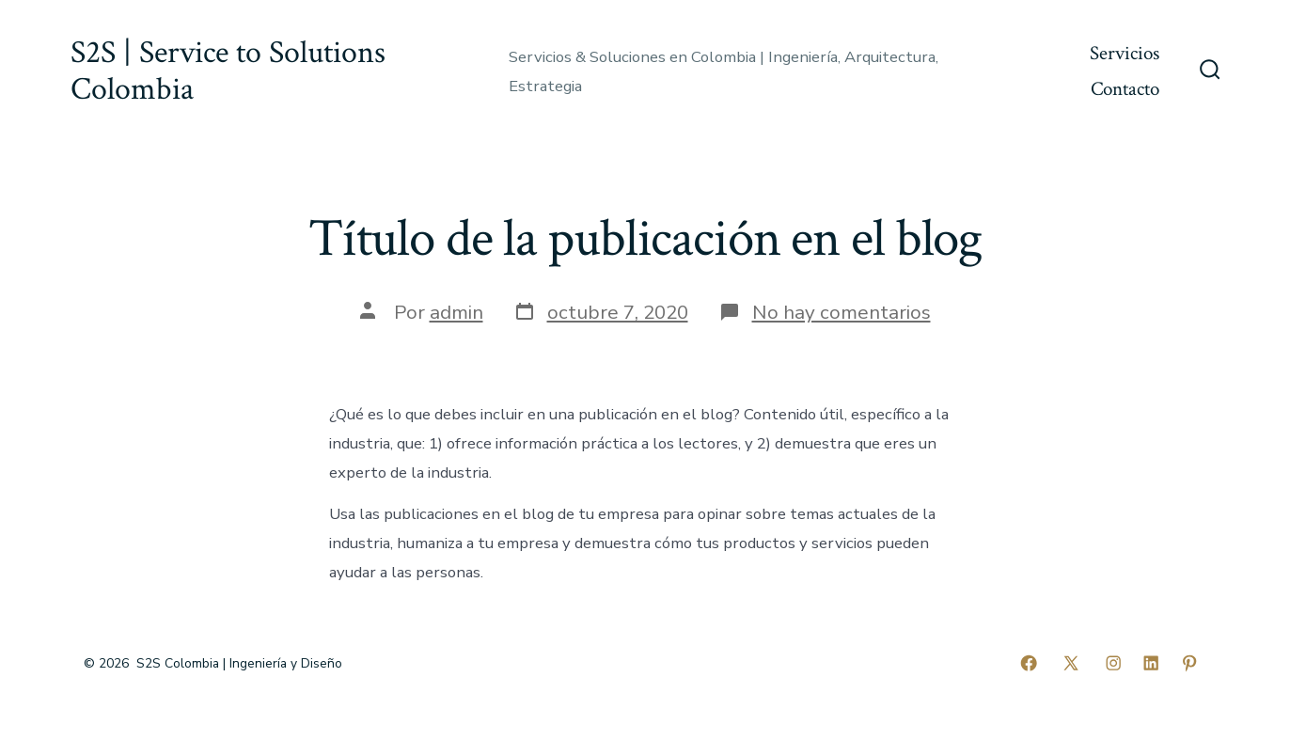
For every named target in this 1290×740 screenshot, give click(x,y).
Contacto (1125, 89)
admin (456, 312)
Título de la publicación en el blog (645, 239)
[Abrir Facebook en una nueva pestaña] (1029, 663)
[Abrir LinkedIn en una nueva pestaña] (1151, 663)
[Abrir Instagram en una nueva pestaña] (1113, 663)
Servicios (1124, 53)
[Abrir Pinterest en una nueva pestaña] (1189, 663)
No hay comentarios (841, 312)
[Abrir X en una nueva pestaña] (1071, 663)
